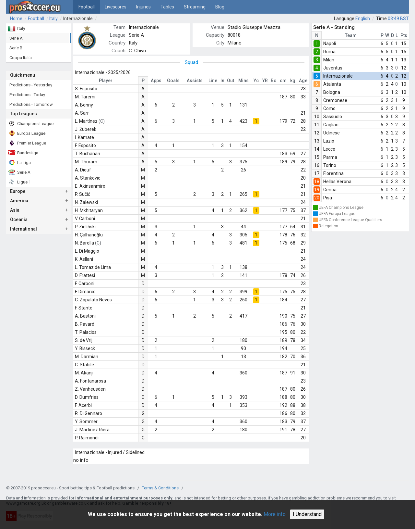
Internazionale (78, 18)
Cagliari (330, 124)
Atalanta (332, 84)
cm (283, 80)
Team (351, 35)
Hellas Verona (337, 181)
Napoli (329, 43)
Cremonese (335, 100)
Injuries (143, 6)
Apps (156, 80)
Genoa (330, 189)
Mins (243, 80)
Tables (167, 6)
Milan (328, 59)
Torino (329, 165)
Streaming (195, 6)
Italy (53, 18)
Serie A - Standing (334, 27)
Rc (273, 80)
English (362, 18)
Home (16, 18)
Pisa (327, 197)
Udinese (331, 132)
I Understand (307, 514)
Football (86, 6)
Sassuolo (332, 116)
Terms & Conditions (160, 487)
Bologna (331, 92)
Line (212, 80)
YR (265, 80)
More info (275, 514)
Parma (330, 157)
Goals (173, 80)
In (222, 80)
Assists (195, 80)
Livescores (115, 6)
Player (106, 80)
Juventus (332, 67)
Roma (329, 51)
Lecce (329, 149)
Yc (256, 80)
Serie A (136, 35)
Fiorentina (333, 173)
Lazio (328, 141)
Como (329, 108)
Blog (219, 6)
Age (303, 80)
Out (230, 80)
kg (292, 80)
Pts (403, 35)
